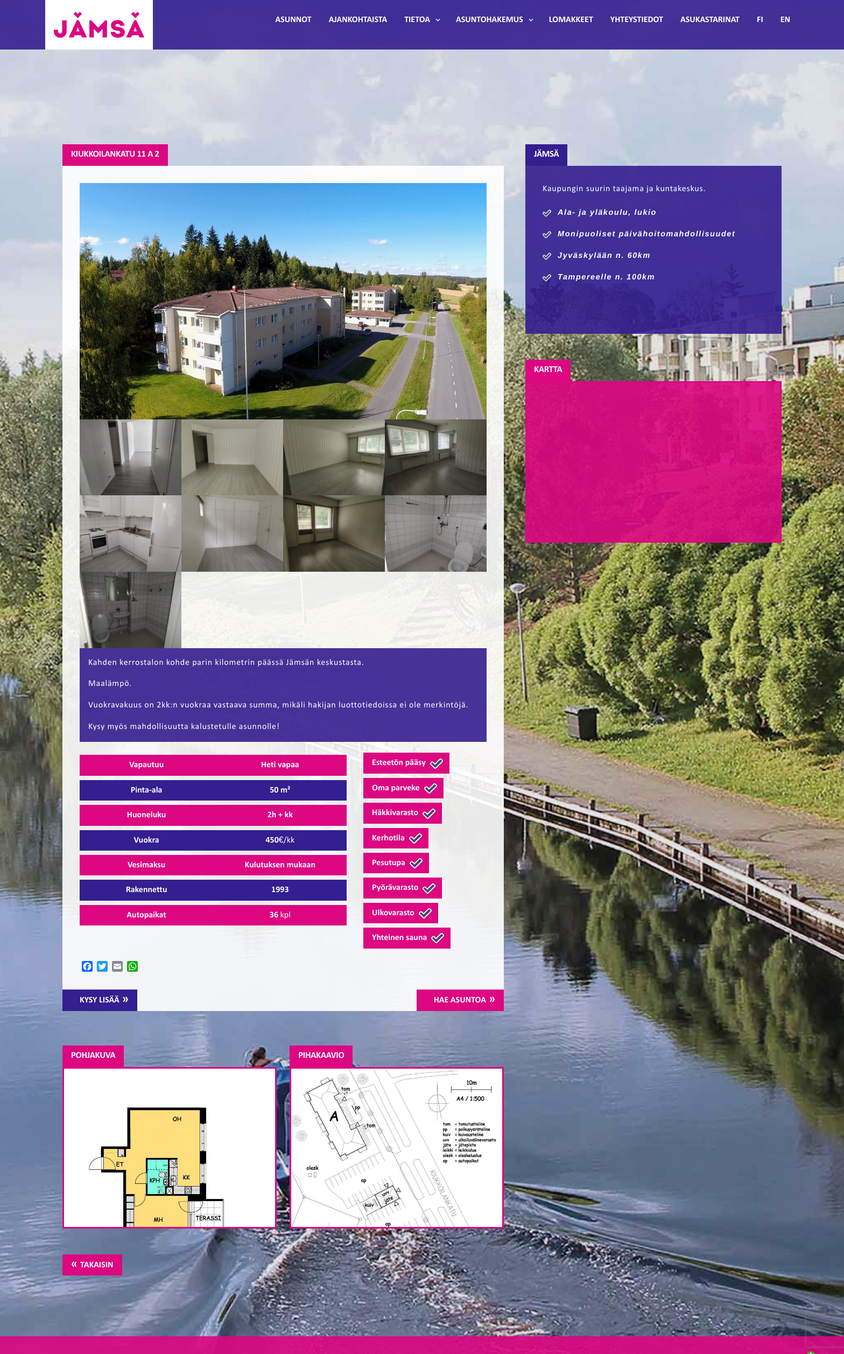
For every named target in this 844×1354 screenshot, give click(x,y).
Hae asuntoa (460, 1000)
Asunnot (294, 20)
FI (760, 20)
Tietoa (417, 20)
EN (785, 20)
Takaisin (96, 1265)
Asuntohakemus (489, 20)
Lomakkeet (571, 20)
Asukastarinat (710, 20)
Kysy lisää (99, 1000)
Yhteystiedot (636, 20)
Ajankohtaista (358, 20)
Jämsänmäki (99, 25)
